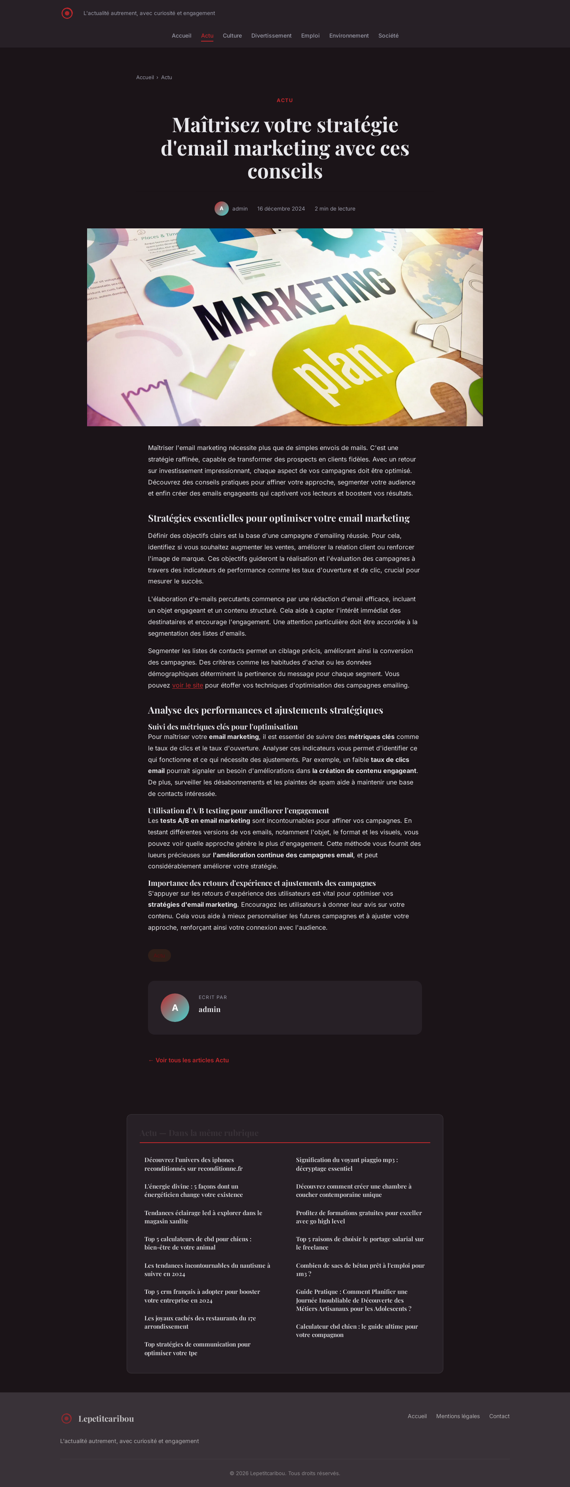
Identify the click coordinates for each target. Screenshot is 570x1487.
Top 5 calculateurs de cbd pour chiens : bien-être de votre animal (197, 1243)
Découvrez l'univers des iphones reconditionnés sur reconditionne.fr (193, 1164)
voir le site (187, 685)
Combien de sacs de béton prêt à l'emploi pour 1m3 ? (360, 1269)
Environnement (349, 35)
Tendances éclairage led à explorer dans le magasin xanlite (203, 1217)
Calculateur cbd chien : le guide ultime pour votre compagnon (357, 1330)
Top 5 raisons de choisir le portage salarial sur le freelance (360, 1243)
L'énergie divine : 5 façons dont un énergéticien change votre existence (193, 1190)
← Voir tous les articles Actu (188, 1060)
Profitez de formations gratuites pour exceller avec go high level (359, 1217)
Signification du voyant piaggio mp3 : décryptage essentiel (347, 1164)
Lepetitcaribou (97, 1418)
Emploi (310, 35)
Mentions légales (458, 1416)
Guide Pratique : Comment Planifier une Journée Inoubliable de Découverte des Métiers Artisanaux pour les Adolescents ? (353, 1300)
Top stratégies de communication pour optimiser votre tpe (197, 1348)
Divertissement (271, 35)
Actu (207, 35)
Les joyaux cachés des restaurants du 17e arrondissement (200, 1322)
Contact (499, 1416)
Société (388, 35)
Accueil (182, 35)
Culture (232, 35)
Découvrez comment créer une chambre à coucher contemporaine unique (354, 1190)
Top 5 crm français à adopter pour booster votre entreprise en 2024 (202, 1296)
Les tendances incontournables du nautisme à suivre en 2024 (207, 1269)
